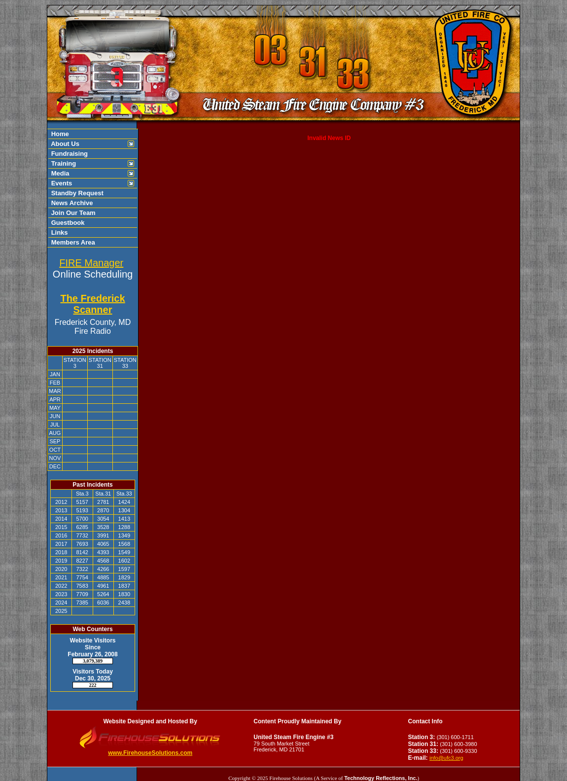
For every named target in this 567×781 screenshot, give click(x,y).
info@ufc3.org (446, 758)
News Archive (71, 203)
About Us (64, 143)
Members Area (72, 242)
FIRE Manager (91, 262)
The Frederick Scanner (92, 304)
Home (59, 134)
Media (59, 173)
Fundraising (68, 153)
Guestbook (67, 222)
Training (62, 163)
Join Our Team (72, 212)
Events (60, 183)
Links (58, 232)
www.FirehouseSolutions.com (150, 752)
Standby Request (76, 193)
